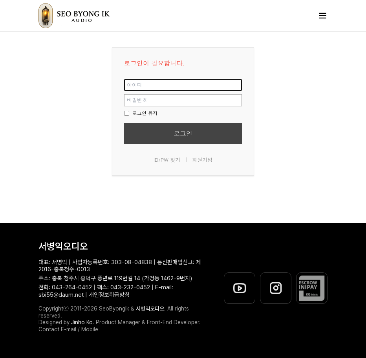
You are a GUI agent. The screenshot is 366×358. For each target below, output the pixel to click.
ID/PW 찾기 (167, 159)
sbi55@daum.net (61, 294)
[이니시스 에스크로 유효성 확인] (312, 288)
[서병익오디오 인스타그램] (275, 288)
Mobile (89, 329)
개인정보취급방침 (109, 294)
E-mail (68, 329)
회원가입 (202, 159)
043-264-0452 (72, 287)
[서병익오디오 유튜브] (239, 288)
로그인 (183, 133)
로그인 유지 (140, 113)
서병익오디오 (63, 246)
